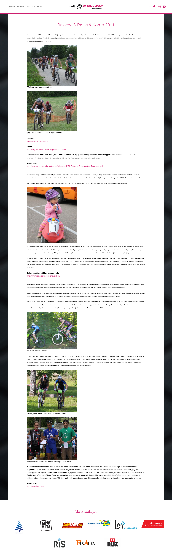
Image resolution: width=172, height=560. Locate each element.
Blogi (39, 6)
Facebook (154, 6)
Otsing (149, 6)
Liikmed (11, 6)
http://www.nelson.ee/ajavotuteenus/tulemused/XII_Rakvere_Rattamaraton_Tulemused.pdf (65, 166)
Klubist (20, 6)
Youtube (164, 6)
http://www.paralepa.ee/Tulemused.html (38, 141)
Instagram (159, 6)
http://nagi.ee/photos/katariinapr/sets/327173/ (47, 149)
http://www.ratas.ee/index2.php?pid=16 (43, 276)
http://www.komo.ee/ (35, 486)
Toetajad (30, 6)
